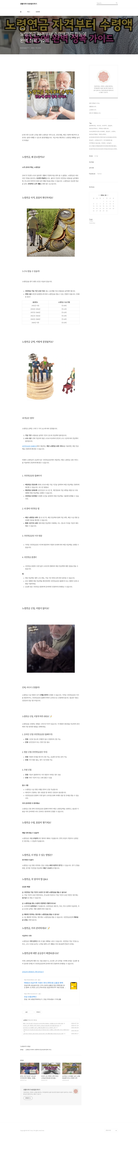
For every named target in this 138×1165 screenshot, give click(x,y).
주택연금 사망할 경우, (104, 128)
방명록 (38, 12)
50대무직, (104, 125)
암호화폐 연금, (92, 125)
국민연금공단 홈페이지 (29, 446)
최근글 (91, 156)
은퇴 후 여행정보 (95, 113)
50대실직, (109, 143)
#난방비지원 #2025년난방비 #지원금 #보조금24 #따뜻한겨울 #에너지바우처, (103, 149)
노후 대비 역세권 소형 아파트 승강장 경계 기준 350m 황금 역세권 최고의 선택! (43, 1060)
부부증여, (103, 143)
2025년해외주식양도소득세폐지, (97, 131)
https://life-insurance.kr (31, 1020)
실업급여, (110, 125)
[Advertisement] (51, 988)
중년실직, (108, 131)
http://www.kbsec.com (30, 1007)
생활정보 (92, 107)
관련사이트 (108, 1157)
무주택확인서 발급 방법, (95, 143)
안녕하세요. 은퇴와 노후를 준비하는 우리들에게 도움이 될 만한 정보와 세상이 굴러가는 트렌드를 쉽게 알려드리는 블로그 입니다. (47, 1120)
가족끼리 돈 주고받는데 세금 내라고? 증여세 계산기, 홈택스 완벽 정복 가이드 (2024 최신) (46, 1056)
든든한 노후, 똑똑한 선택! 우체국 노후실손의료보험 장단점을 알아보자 (41, 1052)
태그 (28, 12)
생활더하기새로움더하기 (28, 4)
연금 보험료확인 (30, 1024)
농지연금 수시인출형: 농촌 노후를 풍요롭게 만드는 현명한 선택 (39, 1054)
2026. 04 (103, 195)
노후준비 (25, 1047)
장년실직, (91, 140)
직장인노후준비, (102, 134)
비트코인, (99, 125)
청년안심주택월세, (93, 134)
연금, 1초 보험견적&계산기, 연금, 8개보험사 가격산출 (42, 1026)
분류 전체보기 (94, 103)
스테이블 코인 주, (98, 140)
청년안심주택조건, (93, 128)
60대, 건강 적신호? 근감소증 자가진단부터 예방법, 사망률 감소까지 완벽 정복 (43, 1050)
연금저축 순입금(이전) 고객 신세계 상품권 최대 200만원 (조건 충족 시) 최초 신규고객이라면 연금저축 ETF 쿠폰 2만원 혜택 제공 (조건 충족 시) (45, 1013)
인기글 (96, 156)
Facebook (92, 174)
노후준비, (113, 131)
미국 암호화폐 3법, (107, 140)
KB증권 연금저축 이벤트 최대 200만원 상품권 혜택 (43, 1010)
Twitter (99, 174)
